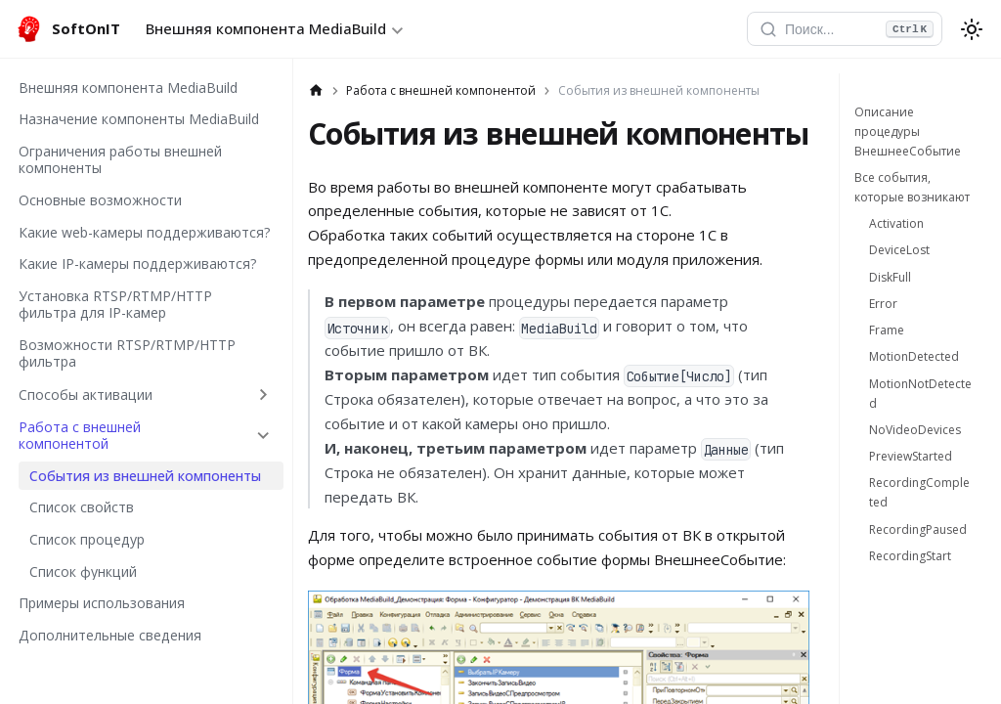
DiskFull (890, 277)
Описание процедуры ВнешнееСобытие (907, 131)
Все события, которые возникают (912, 187)
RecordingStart (910, 556)
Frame (886, 330)
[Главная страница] (316, 91)
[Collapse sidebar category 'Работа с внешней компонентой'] (263, 435)
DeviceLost (899, 250)
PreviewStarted (910, 456)
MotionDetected (914, 356)
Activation (896, 223)
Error (883, 303)
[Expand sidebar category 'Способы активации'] (263, 394)
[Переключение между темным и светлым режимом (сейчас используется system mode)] (971, 29)
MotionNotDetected (920, 393)
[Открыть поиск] (844, 29)
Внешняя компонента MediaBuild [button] (266, 28)
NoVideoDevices (915, 429)
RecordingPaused (918, 529)
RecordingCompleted (919, 492)
